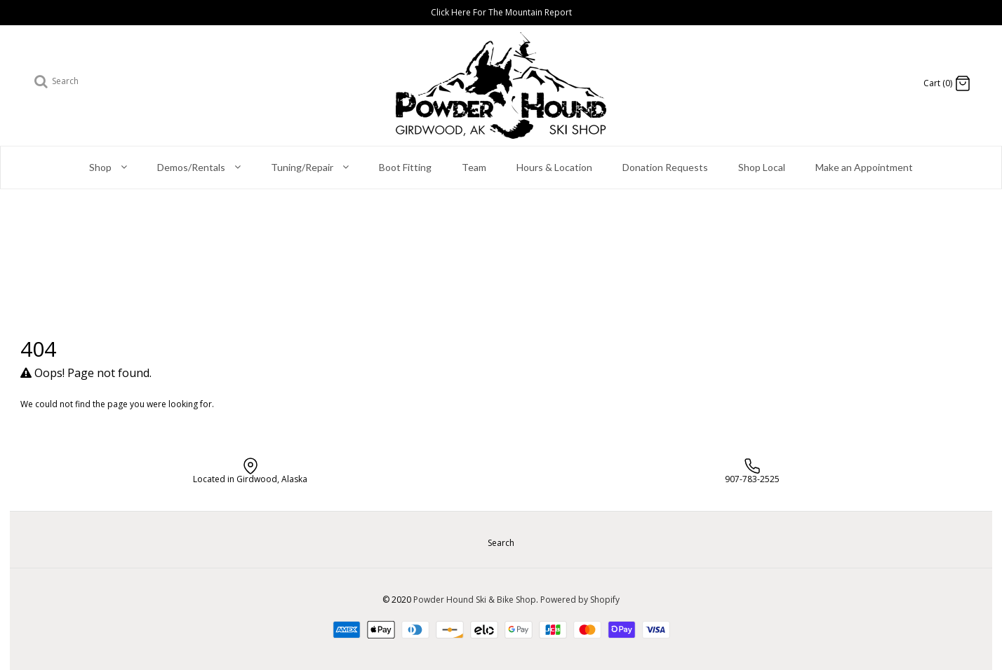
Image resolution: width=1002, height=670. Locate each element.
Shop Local (761, 167)
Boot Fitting (405, 167)
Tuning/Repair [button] (310, 168)
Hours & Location (554, 167)
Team (474, 167)
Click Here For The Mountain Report (501, 12)
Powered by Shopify (580, 600)
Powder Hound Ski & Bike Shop (474, 600)
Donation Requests (665, 167)
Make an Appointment (864, 167)
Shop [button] (108, 168)
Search (501, 543)
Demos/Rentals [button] (199, 168)
